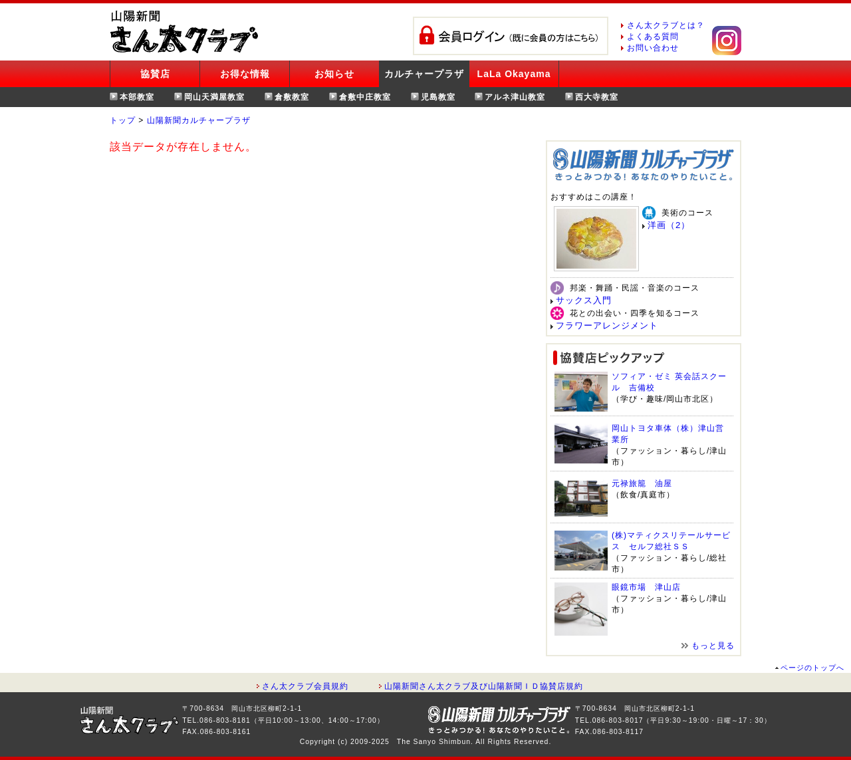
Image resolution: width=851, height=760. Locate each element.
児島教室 (438, 97)
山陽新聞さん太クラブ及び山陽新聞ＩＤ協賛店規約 (483, 686)
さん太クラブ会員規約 (305, 686)
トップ (123, 120)
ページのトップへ (812, 668)
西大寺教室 (596, 97)
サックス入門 (584, 300)
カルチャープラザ (424, 73)
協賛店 (155, 73)
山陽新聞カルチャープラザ (199, 120)
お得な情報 (245, 73)
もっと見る (713, 645)
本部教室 (137, 97)
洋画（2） (669, 225)
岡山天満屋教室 (214, 97)
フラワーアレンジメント (607, 325)
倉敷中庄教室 (365, 97)
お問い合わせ (653, 48)
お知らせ (334, 73)
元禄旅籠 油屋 (642, 483)
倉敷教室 (292, 97)
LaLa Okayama (514, 73)
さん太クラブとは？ (666, 25)
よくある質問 (653, 36)
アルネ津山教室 (515, 97)
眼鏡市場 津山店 (646, 587)
